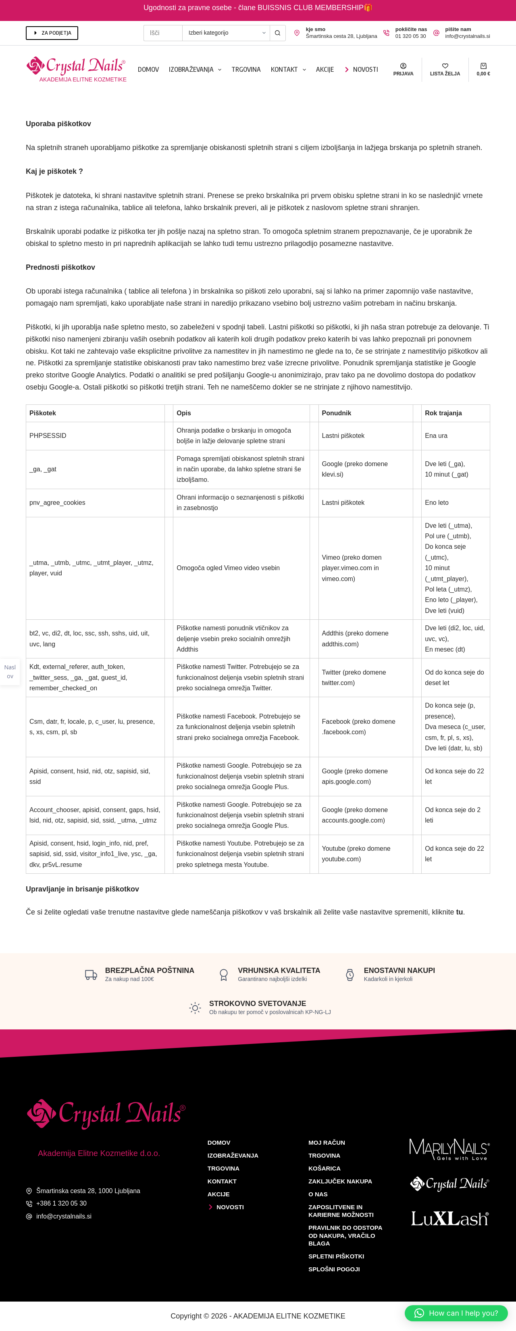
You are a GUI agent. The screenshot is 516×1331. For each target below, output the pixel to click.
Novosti (361, 69)
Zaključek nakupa (340, 1181)
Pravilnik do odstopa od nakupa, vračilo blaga (345, 1235)
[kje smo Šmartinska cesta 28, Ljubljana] (297, 33)
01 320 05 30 (410, 36)
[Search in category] (226, 33)
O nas (318, 1194)
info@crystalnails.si (467, 36)
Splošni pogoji (334, 1269)
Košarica (324, 1168)
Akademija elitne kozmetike (83, 79)
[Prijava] (403, 69)
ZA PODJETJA (52, 32)
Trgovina (246, 69)
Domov (148, 69)
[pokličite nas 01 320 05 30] (386, 33)
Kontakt (290, 70)
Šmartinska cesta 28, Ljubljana (341, 36)
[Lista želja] (445, 69)
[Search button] (278, 33)
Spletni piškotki (336, 1256)
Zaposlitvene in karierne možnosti (341, 1211)
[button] (456, 1313)
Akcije (325, 69)
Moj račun (326, 1142)
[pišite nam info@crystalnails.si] (436, 33)
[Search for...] (163, 33)
